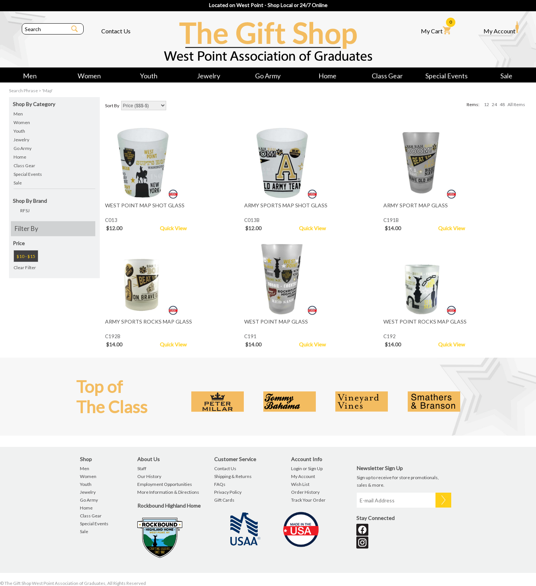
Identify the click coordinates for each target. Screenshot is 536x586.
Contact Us (116, 30)
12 (486, 104)
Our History (149, 476)
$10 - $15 (26, 256)
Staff (141, 468)
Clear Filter (25, 267)
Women (89, 76)
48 (502, 104)
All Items (516, 104)
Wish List (300, 484)
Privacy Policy (228, 492)
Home (327, 76)
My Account (501, 27)
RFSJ (25, 210)
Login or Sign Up (307, 468)
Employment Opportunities (164, 484)
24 (494, 104)
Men (30, 76)
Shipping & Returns (233, 476)
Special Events (446, 76)
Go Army (268, 76)
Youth (149, 76)
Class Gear (387, 76)
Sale (506, 76)
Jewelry (208, 76)
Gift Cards (224, 500)
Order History (305, 492)
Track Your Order (308, 500)
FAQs (219, 484)
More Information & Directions (168, 492)
